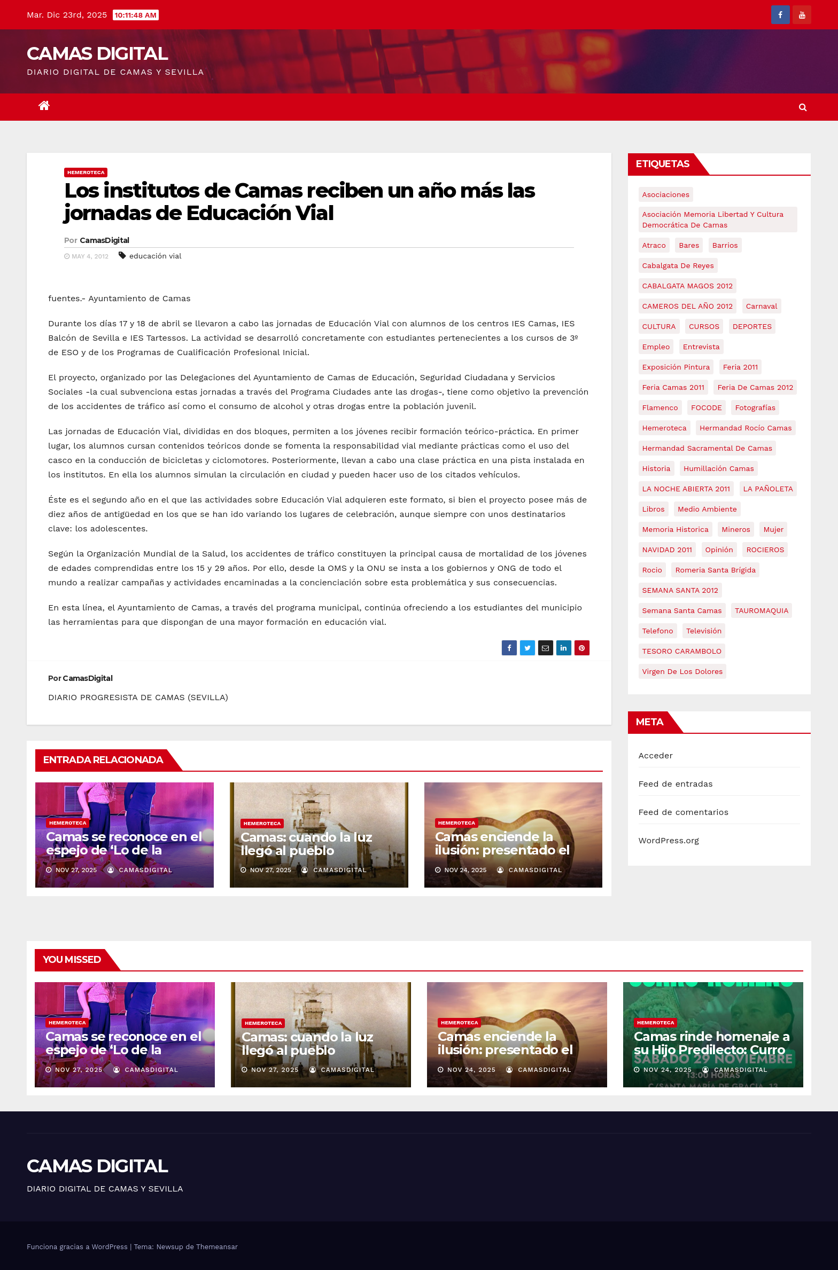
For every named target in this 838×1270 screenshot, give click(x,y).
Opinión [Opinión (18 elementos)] (719, 549)
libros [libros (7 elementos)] (653, 509)
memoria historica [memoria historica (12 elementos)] (675, 529)
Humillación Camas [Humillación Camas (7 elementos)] (719, 468)
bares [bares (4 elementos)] (689, 245)
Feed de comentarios (684, 812)
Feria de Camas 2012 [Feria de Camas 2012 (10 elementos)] (755, 387)
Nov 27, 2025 (79, 1069)
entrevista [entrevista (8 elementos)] (701, 346)
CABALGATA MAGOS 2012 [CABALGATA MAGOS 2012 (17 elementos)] (687, 285)
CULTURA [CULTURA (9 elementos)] (659, 326)
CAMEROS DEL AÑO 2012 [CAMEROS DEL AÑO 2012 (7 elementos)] (687, 306)
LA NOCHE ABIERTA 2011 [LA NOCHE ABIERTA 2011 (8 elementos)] (686, 488)
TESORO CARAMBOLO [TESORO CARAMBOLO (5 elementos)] (682, 651)
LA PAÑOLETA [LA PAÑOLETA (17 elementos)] (768, 488)
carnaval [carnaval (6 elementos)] (762, 306)
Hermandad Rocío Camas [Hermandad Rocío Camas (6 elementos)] (746, 428)
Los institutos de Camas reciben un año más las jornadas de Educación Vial (299, 201)
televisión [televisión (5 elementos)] (703, 630)
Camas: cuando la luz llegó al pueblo (306, 843)
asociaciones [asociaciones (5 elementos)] (666, 194)
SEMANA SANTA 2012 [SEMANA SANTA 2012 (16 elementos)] (680, 590)
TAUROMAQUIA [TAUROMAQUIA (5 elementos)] (761, 610)
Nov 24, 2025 (471, 1069)
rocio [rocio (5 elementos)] (652, 570)
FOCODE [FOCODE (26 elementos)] (706, 407)
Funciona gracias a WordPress (78, 1247)
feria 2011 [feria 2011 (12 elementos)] (740, 367)
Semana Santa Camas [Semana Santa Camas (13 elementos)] (682, 610)
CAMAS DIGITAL (97, 53)
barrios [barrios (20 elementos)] (725, 245)
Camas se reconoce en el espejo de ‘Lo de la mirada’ (123, 850)
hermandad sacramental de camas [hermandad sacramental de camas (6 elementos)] (707, 448)
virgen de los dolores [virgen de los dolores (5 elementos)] (682, 671)
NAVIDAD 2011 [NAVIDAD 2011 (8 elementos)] (667, 549)
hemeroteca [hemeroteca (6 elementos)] (664, 428)
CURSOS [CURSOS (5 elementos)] (704, 326)
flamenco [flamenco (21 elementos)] (660, 407)
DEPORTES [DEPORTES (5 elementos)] (752, 326)
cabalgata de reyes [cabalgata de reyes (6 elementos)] (678, 265)
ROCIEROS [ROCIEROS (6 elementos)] (765, 549)
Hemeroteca (85, 172)
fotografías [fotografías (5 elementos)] (755, 407)
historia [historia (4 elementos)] (656, 468)
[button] (803, 107)
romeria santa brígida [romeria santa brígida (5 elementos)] (715, 570)
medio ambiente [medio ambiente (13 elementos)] (707, 509)
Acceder (656, 755)
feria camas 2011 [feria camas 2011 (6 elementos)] (673, 387)
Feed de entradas (676, 784)
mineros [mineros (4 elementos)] (735, 529)
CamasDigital (104, 240)
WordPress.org (669, 840)
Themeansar (217, 1247)
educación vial (155, 256)
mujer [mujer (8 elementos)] (773, 529)
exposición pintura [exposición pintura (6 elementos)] (676, 367)
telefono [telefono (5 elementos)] (657, 630)
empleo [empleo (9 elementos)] (656, 346)
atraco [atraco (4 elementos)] (654, 245)
